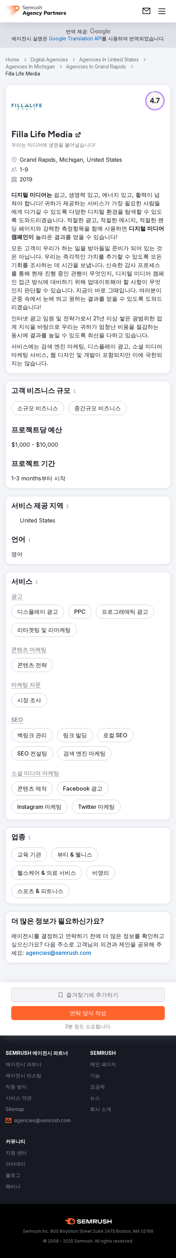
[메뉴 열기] (161, 11)
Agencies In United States (109, 59)
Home (12, 59)
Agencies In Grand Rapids (96, 66)
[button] (155, 101)
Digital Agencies (49, 59)
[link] (146, 11)
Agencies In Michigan (30, 66)
